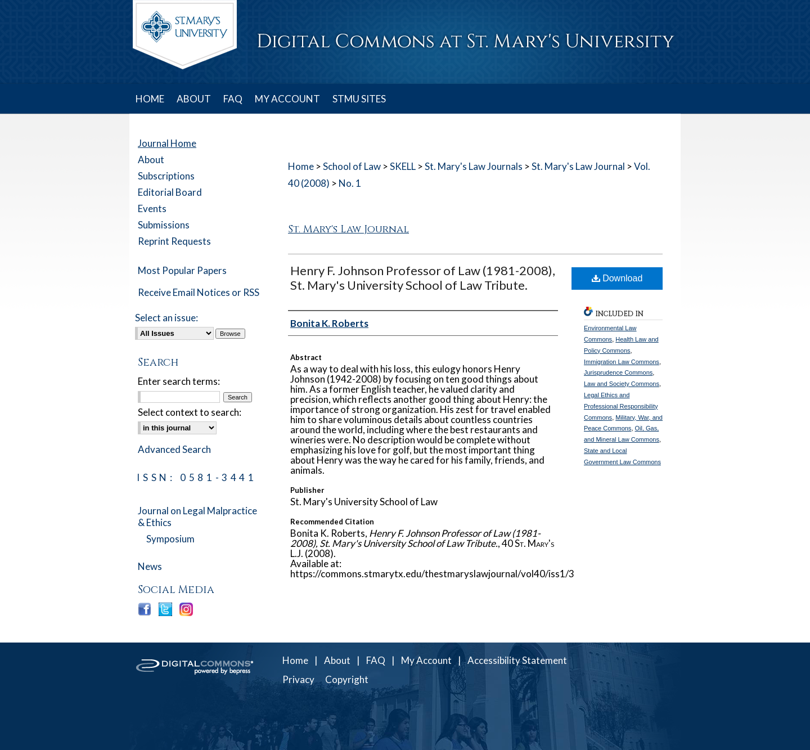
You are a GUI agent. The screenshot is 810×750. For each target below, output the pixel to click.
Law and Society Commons (621, 383)
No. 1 (350, 183)
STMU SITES (359, 99)
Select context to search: (189, 412)
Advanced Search (174, 449)
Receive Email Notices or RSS (198, 292)
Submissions (164, 225)
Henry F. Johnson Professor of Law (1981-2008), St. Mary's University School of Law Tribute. (422, 278)
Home (301, 166)
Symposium (170, 539)
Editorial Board (170, 192)
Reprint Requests (174, 241)
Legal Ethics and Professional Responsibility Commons (621, 406)
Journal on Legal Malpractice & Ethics (197, 516)
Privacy (298, 679)
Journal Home (167, 143)
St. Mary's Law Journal (578, 166)
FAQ (375, 660)
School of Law (352, 166)
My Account (426, 660)
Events (152, 208)
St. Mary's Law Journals (474, 166)
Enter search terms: (179, 381)
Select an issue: (166, 318)
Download (617, 278)
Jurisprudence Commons (618, 372)
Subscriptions (166, 176)
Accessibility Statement (517, 660)
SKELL (403, 166)
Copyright (346, 679)
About (151, 159)
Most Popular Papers (182, 270)
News (150, 566)
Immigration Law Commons (621, 361)
